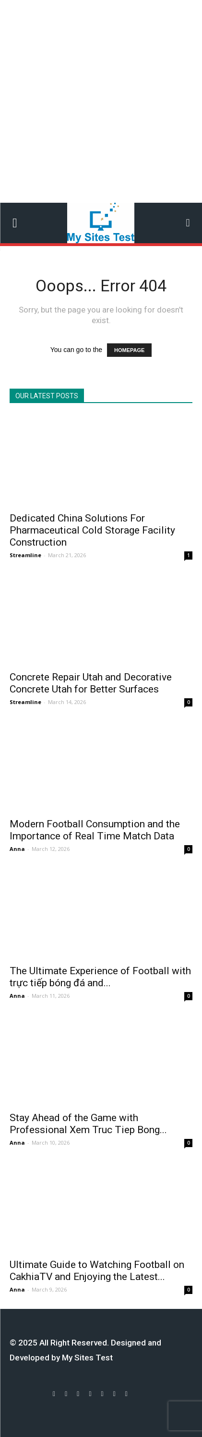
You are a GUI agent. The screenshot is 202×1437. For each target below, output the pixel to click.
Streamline (25, 555)
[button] (188, 222)
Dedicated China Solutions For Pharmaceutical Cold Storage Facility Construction (92, 530)
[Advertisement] (101, 101)
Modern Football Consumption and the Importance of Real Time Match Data (95, 830)
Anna (17, 848)
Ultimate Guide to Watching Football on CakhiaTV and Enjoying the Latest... (97, 1270)
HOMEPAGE (129, 350)
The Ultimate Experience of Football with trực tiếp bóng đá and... (100, 977)
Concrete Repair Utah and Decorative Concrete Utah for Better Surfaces (91, 683)
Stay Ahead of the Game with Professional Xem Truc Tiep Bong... (88, 1124)
